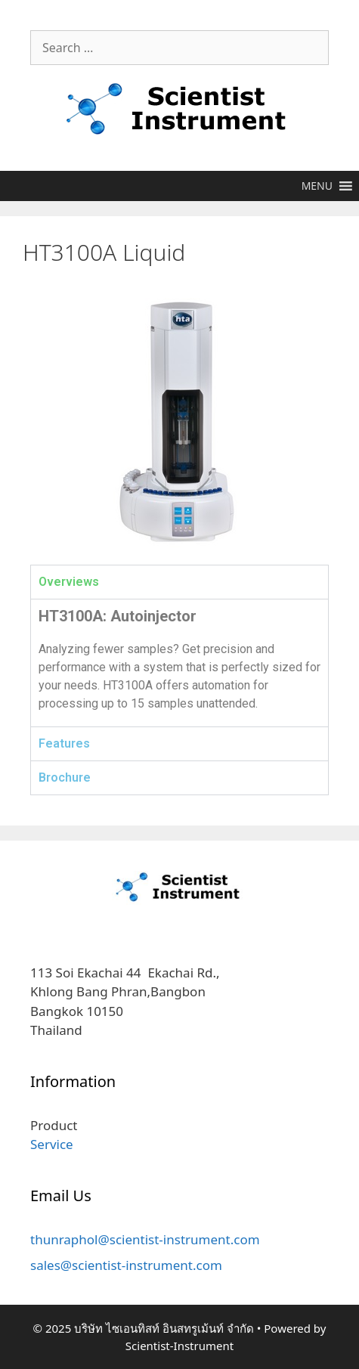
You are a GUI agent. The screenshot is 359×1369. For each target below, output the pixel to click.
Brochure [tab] (65, 777)
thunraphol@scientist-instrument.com (145, 1239)
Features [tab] (64, 743)
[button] (317, 186)
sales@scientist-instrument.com (126, 1265)
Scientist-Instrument (179, 1345)
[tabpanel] (179, 662)
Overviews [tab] (69, 582)
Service (51, 1144)
